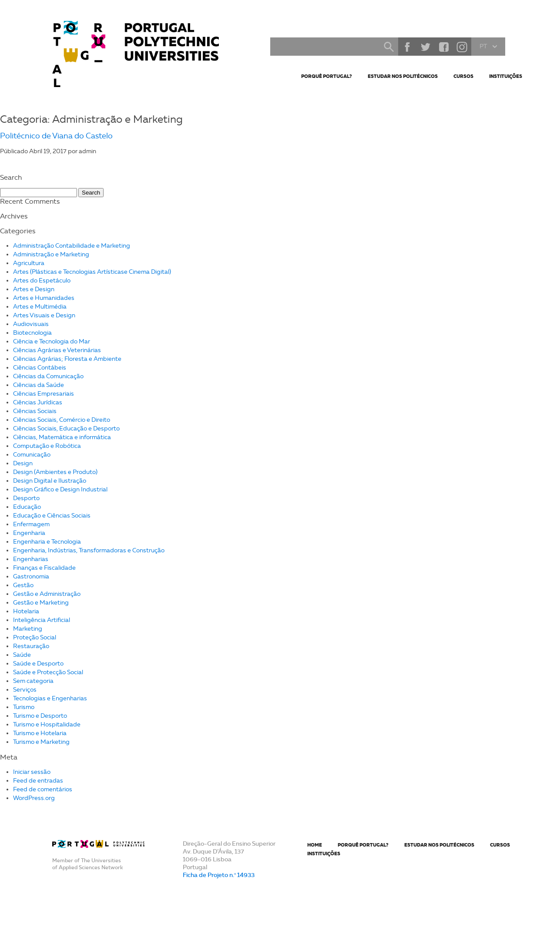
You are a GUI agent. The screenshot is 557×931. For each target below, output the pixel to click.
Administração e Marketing (51, 254)
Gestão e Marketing (41, 602)
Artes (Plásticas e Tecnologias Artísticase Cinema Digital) (92, 272)
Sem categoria (33, 681)
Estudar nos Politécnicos (403, 76)
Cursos (463, 76)
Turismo (23, 707)
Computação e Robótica (47, 446)
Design (23, 463)
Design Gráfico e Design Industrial (60, 489)
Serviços (25, 689)
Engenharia (29, 533)
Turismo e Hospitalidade (47, 724)
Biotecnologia (32, 332)
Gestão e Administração (47, 594)
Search (388, 46)
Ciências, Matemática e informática (62, 437)
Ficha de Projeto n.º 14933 (219, 875)
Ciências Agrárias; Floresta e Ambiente (67, 359)
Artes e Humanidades (43, 298)
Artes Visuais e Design (44, 315)
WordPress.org (34, 798)
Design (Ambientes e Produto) (55, 472)
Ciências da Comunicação (48, 376)
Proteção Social (34, 637)
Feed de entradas (38, 780)
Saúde (22, 655)
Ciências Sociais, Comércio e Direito (61, 419)
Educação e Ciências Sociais (52, 515)
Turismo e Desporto (40, 715)
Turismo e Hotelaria (40, 733)
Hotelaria (26, 611)
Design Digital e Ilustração (49, 480)
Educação (27, 507)
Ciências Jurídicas (37, 402)
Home (314, 845)
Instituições (505, 76)
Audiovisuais (31, 324)
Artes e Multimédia (40, 306)
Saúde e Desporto (38, 663)
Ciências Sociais (35, 411)
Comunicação (31, 454)
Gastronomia (31, 576)
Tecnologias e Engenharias (50, 698)
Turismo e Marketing (41, 742)
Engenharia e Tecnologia (47, 541)
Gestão (23, 585)
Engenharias (30, 559)
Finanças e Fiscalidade (44, 567)
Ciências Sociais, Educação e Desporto (66, 428)
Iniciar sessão (31, 772)
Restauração (31, 646)
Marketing (27, 628)
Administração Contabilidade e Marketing (71, 245)
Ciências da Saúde (38, 385)
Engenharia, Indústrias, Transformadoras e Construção (88, 550)
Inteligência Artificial (41, 620)
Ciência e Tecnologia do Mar (51, 341)
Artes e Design (33, 289)
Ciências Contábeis (39, 367)
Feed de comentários (42, 789)
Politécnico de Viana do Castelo (56, 136)
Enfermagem (31, 524)
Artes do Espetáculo (41, 280)
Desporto (26, 498)
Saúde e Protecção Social (48, 672)
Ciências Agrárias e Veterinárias (57, 350)
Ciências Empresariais (43, 393)
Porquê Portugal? (326, 76)
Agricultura (28, 263)
